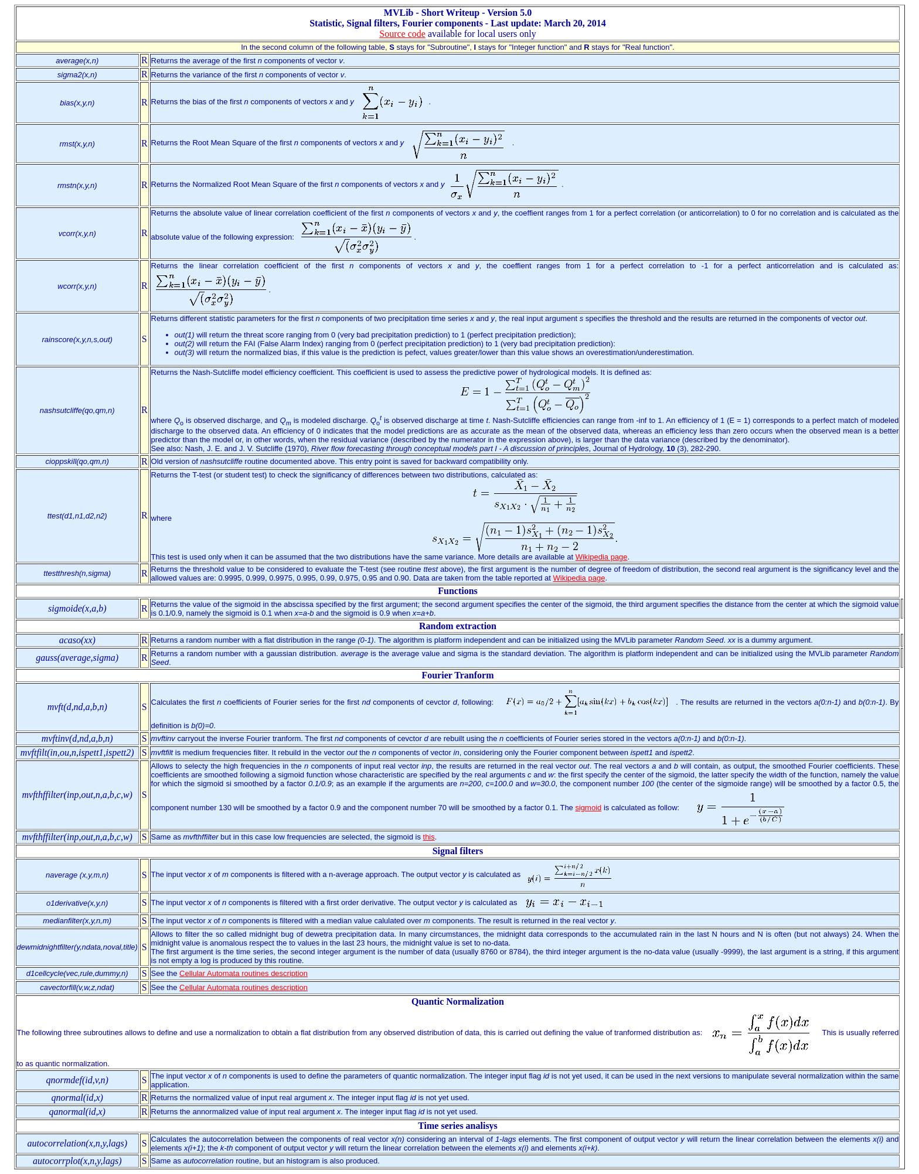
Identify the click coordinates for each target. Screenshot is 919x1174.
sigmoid (588, 807)
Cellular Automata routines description (243, 973)
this (429, 836)
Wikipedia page (602, 556)
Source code (402, 34)
